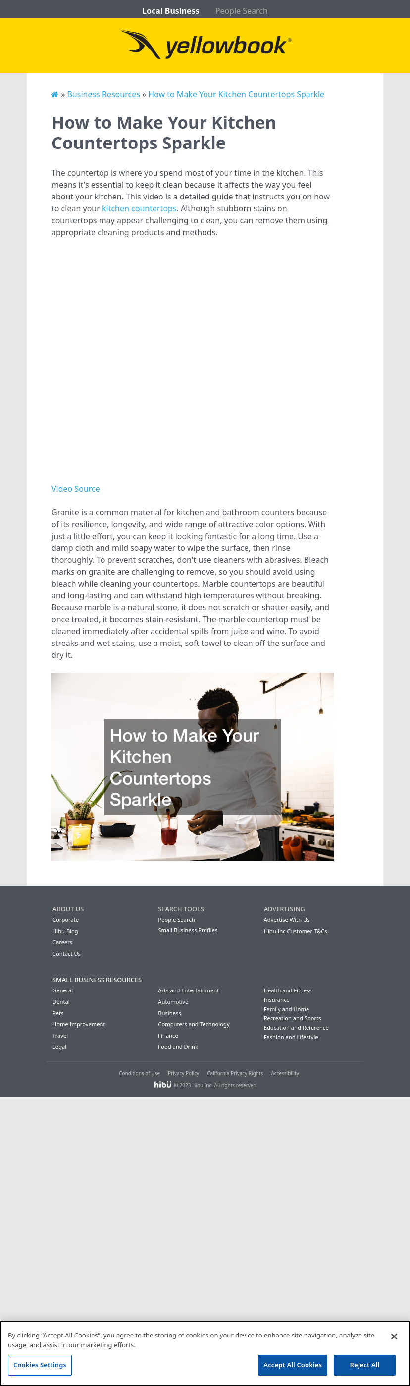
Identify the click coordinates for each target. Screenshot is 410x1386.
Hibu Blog (65, 931)
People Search (241, 10)
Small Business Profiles (187, 930)
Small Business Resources (97, 979)
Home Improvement (78, 1024)
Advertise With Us (287, 919)
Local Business (171, 10)
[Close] (394, 1336)
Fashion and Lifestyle (291, 1036)
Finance (168, 1035)
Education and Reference (296, 1027)
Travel (60, 1035)
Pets (57, 1013)
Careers (62, 942)
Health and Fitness (288, 990)
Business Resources (103, 94)
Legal (59, 1046)
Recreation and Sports (292, 1018)
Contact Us (66, 953)
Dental (61, 1001)
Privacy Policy (183, 1073)
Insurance (277, 999)
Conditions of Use (139, 1073)
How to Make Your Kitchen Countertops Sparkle (236, 94)
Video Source (75, 488)
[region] (205, 1353)
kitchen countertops (139, 208)
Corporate (65, 919)
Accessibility (285, 1073)
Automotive (173, 1001)
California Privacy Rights (235, 1073)
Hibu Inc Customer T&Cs (295, 931)
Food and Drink (178, 1046)
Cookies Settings (39, 1364)
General (62, 990)
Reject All (365, 1364)
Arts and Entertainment (188, 990)
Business (169, 1013)
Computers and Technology (193, 1024)
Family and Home (286, 1009)
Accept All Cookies (292, 1364)
